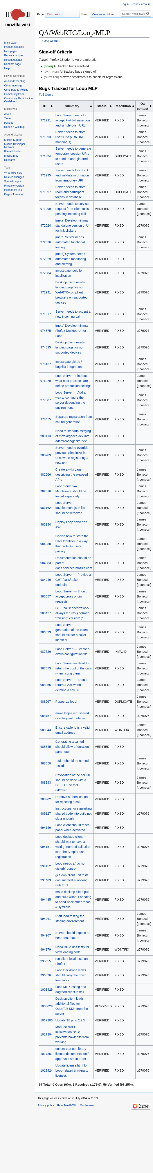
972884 (45, 273)
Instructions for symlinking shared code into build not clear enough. (73, 813)
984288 (45, 544)
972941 (45, 292)
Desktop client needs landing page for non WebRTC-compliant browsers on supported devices (71, 292)
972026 (45, 242)
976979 (45, 381)
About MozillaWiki (66, 1105)
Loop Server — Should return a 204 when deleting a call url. (71, 685)
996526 (45, 975)
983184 (45, 524)
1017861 (46, 1054)
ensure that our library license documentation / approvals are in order (71, 1054)
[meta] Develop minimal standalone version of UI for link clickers (72, 225)
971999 (45, 209)
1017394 (46, 1034)
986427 (45, 613)
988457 (45, 716)
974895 (45, 347)
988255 (45, 685)
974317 (45, 314)
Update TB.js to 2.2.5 (70, 1020)
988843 (45, 730)
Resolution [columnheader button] (123, 106)
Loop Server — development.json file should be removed (70, 508)
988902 (45, 799)
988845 (45, 746)
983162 (45, 508)
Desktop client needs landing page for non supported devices (70, 347)
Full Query (46, 94)
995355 (45, 961)
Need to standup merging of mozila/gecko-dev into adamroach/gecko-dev (73, 436)
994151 (45, 847)
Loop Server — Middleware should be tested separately (70, 491)
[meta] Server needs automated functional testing (70, 242)
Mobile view (87, 1105)
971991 (45, 120)
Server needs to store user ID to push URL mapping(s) (70, 137)
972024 (45, 225)
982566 (45, 474)
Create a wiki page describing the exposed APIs (71, 474)
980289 (45, 455)
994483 (45, 880)
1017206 (46, 1020)
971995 (45, 175)
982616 (45, 491)
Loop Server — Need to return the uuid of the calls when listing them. (73, 668)
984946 (45, 579)
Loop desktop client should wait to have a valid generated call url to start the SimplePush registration (72, 847)
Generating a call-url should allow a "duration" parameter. (72, 746)
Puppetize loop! (66, 701)
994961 (45, 918)
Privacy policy (46, 1105)
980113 (45, 436)
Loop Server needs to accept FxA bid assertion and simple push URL (72, 120)
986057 (45, 596)
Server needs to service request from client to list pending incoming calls (72, 209)
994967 (45, 935)
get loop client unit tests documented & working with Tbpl (71, 880)
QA (46, 40)
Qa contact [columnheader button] (142, 106)
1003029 (46, 1006)
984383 (45, 563)
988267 (45, 701)
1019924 (46, 1070)
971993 (45, 137)
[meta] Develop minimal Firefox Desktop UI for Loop (71, 330)
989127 (45, 813)
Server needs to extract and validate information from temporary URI (72, 175)
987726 (45, 651)
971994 (45, 156)
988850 (45, 763)
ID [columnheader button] (44, 106)
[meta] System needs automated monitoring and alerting (70, 259)
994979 (45, 949)
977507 (45, 400)
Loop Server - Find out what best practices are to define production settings (73, 381)
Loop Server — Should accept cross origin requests (71, 596)
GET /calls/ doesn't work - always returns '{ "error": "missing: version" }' (73, 613)
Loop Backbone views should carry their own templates (70, 975)
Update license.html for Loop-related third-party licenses (71, 1070)
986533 (45, 632)
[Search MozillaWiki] (136, 14)
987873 (45, 668)
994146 (45, 827)
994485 (45, 899)
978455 (45, 419)
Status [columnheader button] (101, 106)
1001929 (46, 989)
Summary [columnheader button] (72, 106)
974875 (45, 330)
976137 (45, 364)
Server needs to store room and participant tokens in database (70, 192)
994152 (45, 866)
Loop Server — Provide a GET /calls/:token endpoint (73, 579)
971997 (45, 192)
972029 (45, 259)
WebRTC (55, 40)
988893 (45, 782)
